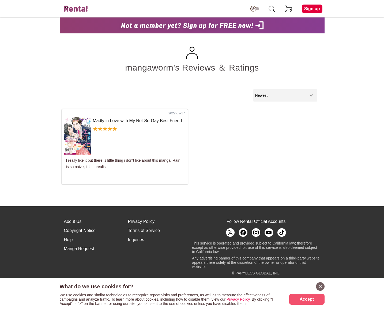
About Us (73, 221)
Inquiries (136, 239)
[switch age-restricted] (254, 9)
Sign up (312, 8)
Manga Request (79, 248)
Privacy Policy (141, 221)
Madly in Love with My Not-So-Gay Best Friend (137, 120)
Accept (307, 299)
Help (68, 239)
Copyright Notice (80, 230)
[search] (272, 9)
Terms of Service (144, 230)
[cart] (289, 9)
